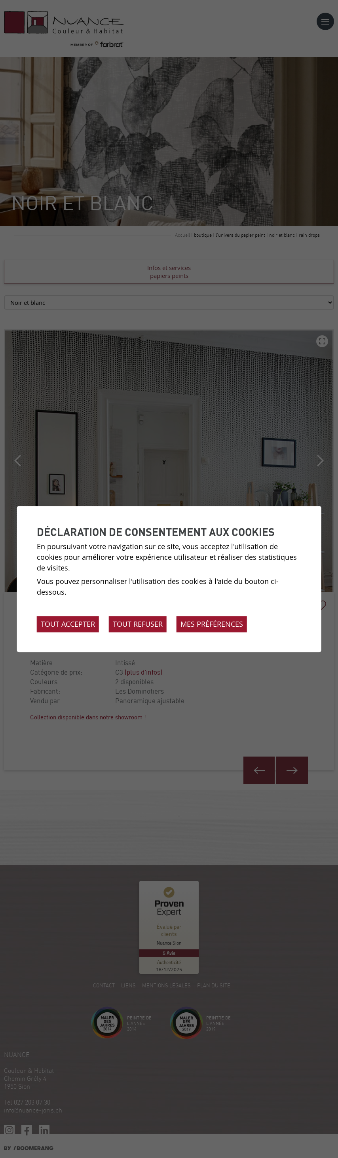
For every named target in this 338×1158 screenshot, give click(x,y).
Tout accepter (68, 624)
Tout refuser (138, 624)
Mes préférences (211, 624)
